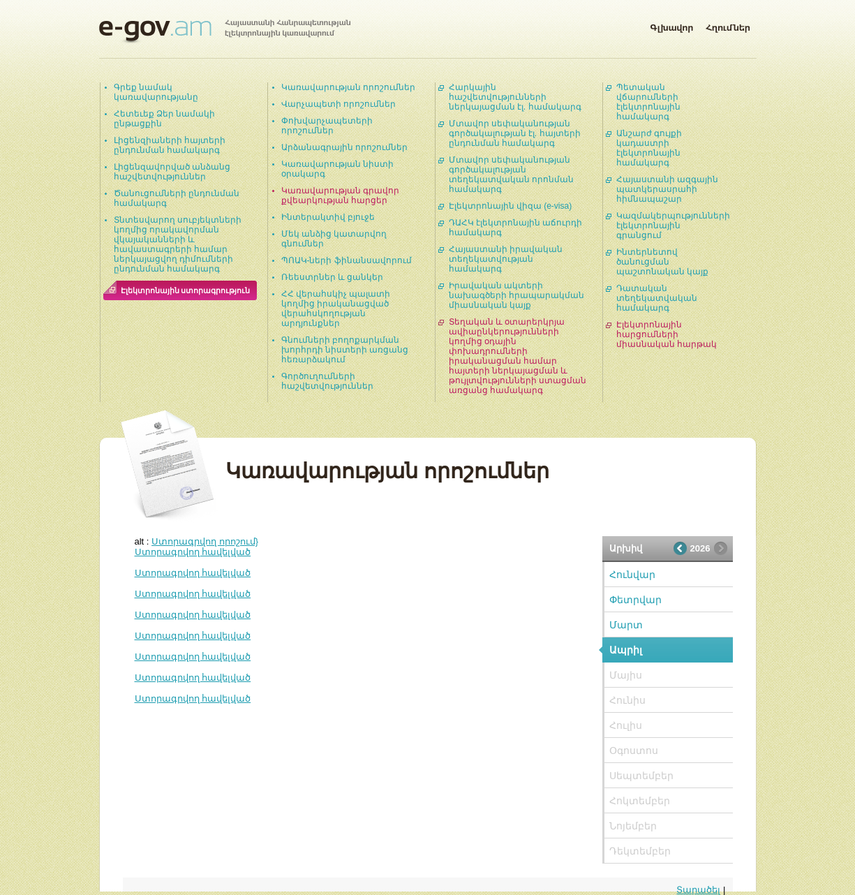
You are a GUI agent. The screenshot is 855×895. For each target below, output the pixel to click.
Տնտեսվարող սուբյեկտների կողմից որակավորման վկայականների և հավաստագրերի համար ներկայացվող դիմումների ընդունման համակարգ (177, 244)
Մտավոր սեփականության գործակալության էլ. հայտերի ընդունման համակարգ (515, 133)
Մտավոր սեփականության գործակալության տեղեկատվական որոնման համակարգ (511, 174)
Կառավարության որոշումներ (348, 87)
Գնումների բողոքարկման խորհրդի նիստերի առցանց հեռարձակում (345, 349)
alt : (197, 541)
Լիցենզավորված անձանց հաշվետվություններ (172, 172)
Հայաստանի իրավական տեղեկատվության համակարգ (506, 259)
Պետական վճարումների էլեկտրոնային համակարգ (648, 101)
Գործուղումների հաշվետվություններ (327, 381)
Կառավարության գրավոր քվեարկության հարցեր (340, 195)
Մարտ (626, 624)
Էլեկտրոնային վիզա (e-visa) (510, 206)
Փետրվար (635, 599)
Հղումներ (728, 25)
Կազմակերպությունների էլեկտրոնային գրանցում (673, 225)
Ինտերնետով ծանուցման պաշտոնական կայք (662, 261)
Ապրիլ (625, 650)
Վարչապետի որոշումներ (338, 104)
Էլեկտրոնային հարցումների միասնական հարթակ (666, 334)
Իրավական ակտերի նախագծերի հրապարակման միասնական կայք (516, 295)
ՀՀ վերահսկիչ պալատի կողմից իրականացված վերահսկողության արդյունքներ (336, 308)
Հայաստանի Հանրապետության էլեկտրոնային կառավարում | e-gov (224, 31)
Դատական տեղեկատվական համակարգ (656, 298)
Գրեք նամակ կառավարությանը (156, 92)
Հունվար (632, 574)
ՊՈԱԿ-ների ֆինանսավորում (346, 260)
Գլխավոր (671, 25)
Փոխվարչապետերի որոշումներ (327, 125)
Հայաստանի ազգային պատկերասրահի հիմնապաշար (667, 189)
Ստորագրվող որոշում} (204, 541)
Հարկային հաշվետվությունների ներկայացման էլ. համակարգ (515, 97)
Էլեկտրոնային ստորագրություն (186, 290)
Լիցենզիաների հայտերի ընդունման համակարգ (169, 145)
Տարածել (698, 890)
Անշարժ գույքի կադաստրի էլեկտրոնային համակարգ (649, 148)
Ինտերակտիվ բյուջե (328, 217)
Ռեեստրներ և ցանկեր (332, 277)
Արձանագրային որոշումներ (344, 147)
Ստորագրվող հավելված (193, 552)
